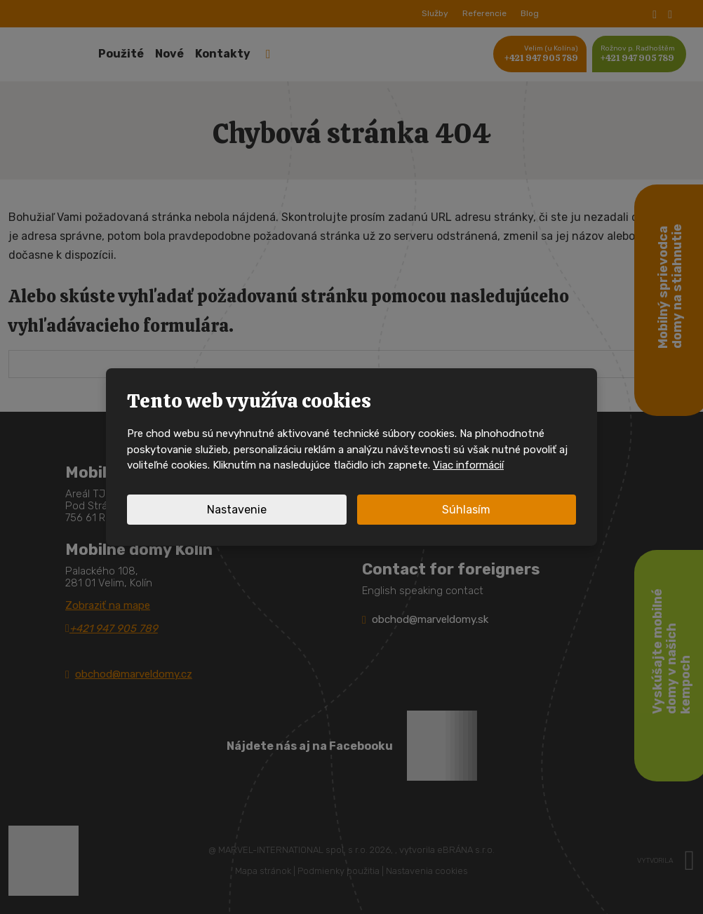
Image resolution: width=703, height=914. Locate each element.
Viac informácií (468, 465)
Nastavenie (237, 509)
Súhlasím (466, 509)
